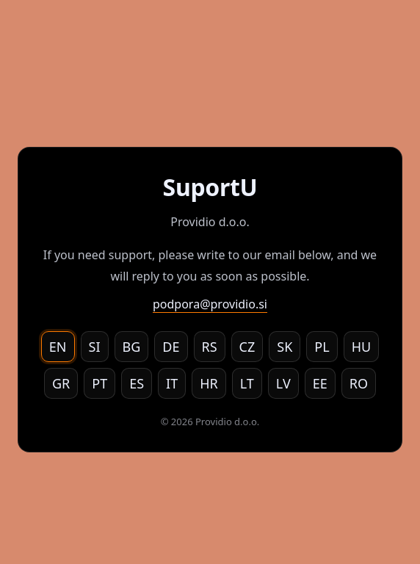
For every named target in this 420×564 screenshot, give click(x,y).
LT (247, 383)
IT (172, 383)
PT (99, 383)
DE (170, 346)
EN (58, 346)
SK (284, 346)
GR (61, 383)
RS (209, 346)
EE (320, 383)
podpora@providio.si (210, 304)
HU (362, 346)
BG (132, 346)
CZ (247, 346)
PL (321, 346)
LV (283, 383)
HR (209, 383)
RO (359, 383)
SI (95, 346)
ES (136, 383)
